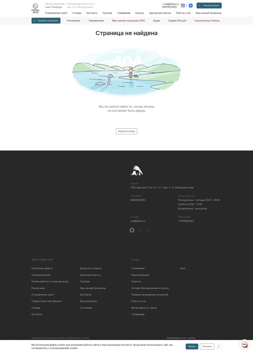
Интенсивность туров (143, 304)
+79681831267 (186, 221)
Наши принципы (140, 274)
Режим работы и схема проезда (50, 280)
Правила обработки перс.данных (183, 339)
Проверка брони (41, 274)
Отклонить (207, 346)
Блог (183, 268)
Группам (109, 13)
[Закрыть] (219, 346)
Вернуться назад (126, 131)
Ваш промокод (88, 298)
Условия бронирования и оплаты (150, 286)
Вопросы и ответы (90, 268)
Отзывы (79, 13)
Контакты (94, 13)
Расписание (73, 20)
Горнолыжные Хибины (207, 20)
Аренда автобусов (160, 13)
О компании (138, 268)
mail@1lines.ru (170, 4)
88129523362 (169, 7)
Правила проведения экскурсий (149, 292)
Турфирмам (125, 13)
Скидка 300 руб (177, 20)
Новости (136, 280)
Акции (156, 20)
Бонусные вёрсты (90, 274)
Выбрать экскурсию (46, 20)
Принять (192, 346)
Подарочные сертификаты (47, 298)
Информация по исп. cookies (181, 333)
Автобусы (85, 292)
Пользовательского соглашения (47, 337)
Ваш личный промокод (208, 13)
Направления (96, 20)
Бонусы (141, 13)
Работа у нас (183, 13)
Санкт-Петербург (56, 7)
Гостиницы (86, 304)
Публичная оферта (42, 268)
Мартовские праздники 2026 (128, 20)
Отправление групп (59, 13)
